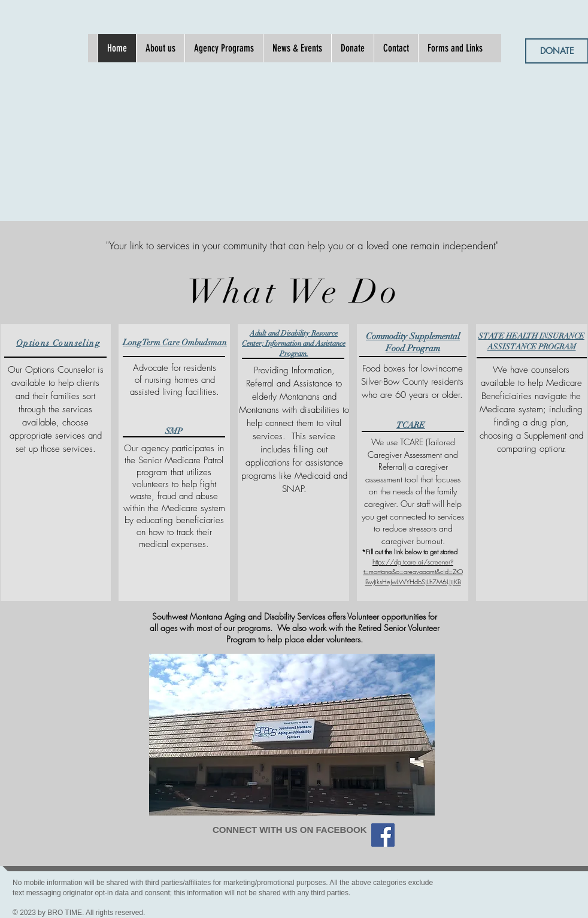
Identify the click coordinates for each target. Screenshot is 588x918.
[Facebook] (383, 835)
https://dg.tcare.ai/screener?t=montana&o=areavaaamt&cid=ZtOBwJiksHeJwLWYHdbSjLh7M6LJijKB (413, 571)
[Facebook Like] (293, 851)
